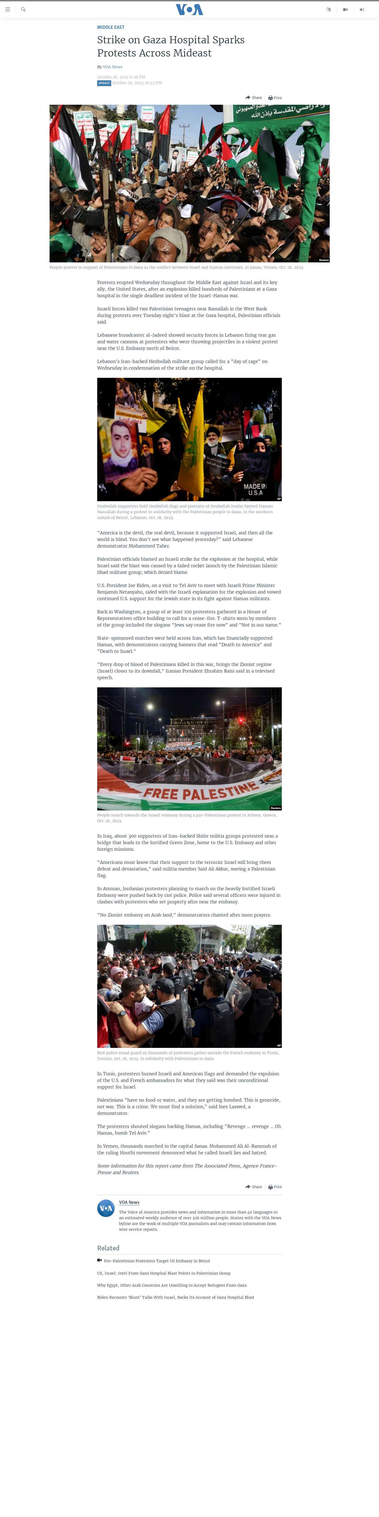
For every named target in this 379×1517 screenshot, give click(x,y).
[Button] (253, 98)
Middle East (110, 27)
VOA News (112, 66)
